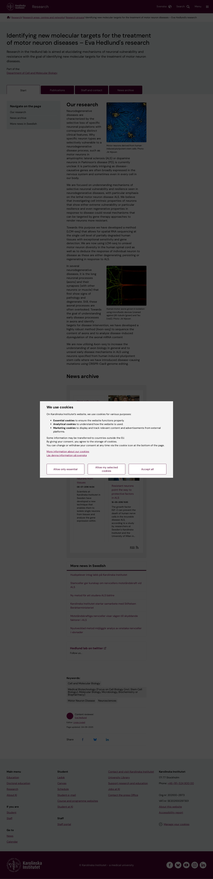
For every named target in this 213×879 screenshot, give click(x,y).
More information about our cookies (68, 451)
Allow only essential (65, 469)
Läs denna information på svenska (67, 455)
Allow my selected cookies (106, 469)
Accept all (147, 469)
